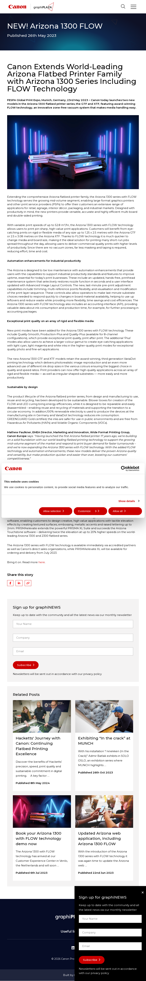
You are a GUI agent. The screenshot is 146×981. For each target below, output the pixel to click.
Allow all (118, 511)
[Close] (142, 892)
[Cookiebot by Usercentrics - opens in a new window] (126, 468)
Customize (87, 511)
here (41, 562)
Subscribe (24, 665)
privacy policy (92, 674)
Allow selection (52, 511)
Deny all (13, 511)
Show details (126, 500)
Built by (73, 975)
